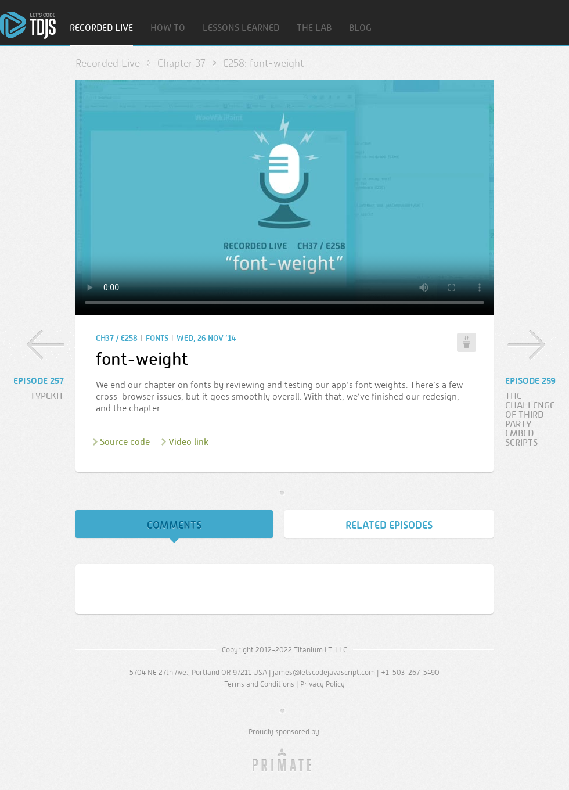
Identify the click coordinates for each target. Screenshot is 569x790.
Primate (285, 760)
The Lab (314, 28)
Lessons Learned (241, 28)
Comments (174, 525)
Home (28, 25)
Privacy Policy (322, 684)
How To (167, 28)
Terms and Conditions (259, 684)
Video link (188, 441)
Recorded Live (101, 28)
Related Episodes (389, 525)
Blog (360, 28)
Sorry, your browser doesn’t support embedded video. (284, 197)
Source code (125, 441)
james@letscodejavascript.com (324, 672)
